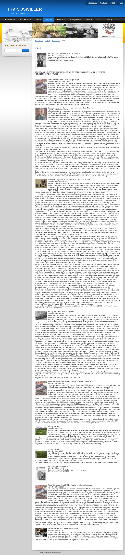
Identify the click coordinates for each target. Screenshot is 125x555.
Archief (47, 41)
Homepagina (93, 3)
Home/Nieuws (39, 41)
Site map (104, 3)
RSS (113, 3)
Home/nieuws (56, 41)
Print (121, 3)
